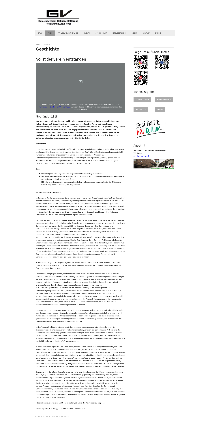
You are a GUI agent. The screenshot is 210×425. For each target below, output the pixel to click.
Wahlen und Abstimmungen (68, 33)
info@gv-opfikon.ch (141, 156)
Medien (134, 33)
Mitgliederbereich (119, 33)
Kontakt (146, 33)
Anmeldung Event (164, 99)
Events (87, 33)
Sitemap (66, 416)
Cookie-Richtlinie (57, 416)
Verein (50, 33)
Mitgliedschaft (101, 33)
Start (40, 33)
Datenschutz (47, 416)
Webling (160, 109)
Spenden (158, 33)
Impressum (38, 416)
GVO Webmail (141, 109)
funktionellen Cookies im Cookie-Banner (55, 107)
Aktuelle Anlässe (142, 99)
